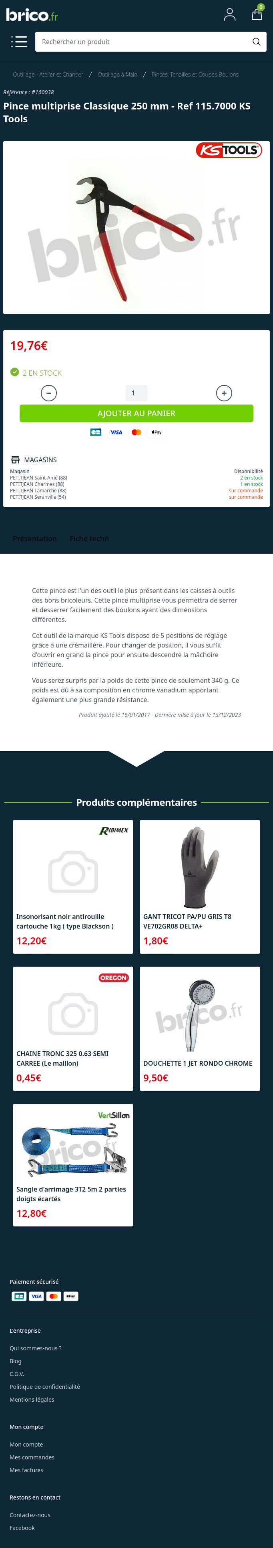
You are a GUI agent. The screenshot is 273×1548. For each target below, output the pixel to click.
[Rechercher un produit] (143, 42)
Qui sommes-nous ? (36, 1348)
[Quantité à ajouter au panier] (136, 393)
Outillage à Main (117, 74)
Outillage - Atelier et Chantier (48, 74)
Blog (16, 1361)
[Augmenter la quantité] (224, 393)
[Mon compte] (230, 14)
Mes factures (26, 1470)
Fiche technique (97, 538)
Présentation (35, 538)
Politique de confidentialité (45, 1386)
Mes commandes (32, 1457)
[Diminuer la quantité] (49, 393)
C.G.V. (17, 1374)
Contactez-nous (30, 1515)
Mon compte (26, 1444)
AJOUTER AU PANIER (136, 413)
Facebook (22, 1528)
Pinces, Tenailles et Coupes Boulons (195, 74)
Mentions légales (32, 1399)
